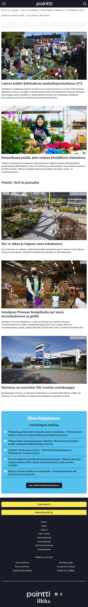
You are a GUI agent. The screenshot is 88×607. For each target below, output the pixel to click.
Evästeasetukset (44, 549)
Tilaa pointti (44, 504)
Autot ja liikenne (10, 10)
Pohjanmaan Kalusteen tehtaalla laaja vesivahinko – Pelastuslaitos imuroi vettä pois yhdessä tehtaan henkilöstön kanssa (45, 433)
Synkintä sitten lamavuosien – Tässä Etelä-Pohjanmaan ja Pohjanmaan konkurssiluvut (39, 451)
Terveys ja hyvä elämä (12, 15)
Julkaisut (44, 529)
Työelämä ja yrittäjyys (38, 15)
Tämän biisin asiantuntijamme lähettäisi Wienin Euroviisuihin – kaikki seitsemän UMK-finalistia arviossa (44, 442)
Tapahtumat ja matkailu (53, 10)
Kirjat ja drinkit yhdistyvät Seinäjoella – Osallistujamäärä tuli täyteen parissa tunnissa (42, 473)
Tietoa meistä (44, 533)
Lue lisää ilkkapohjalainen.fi (44, 485)
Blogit (44, 525)
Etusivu (44, 521)
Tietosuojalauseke (44, 537)
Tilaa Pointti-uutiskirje (44, 545)
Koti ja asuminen (29, 10)
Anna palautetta (44, 512)
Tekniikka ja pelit (76, 10)
